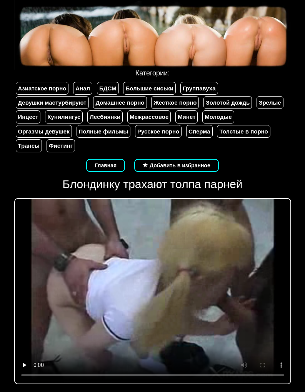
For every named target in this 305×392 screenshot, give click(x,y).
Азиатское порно (42, 88)
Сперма (199, 131)
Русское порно (158, 131)
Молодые (218, 116)
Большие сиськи (149, 88)
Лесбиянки (105, 116)
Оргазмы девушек (44, 131)
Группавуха (199, 88)
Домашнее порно (119, 102)
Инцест (28, 116)
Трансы (29, 145)
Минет (186, 116)
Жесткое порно (175, 102)
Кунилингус (63, 116)
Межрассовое (149, 116)
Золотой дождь (228, 102)
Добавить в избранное (176, 165)
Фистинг (61, 145)
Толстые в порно (243, 131)
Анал (82, 88)
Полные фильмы (103, 131)
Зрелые (270, 102)
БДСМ (108, 88)
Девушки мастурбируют (52, 102)
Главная (106, 165)
